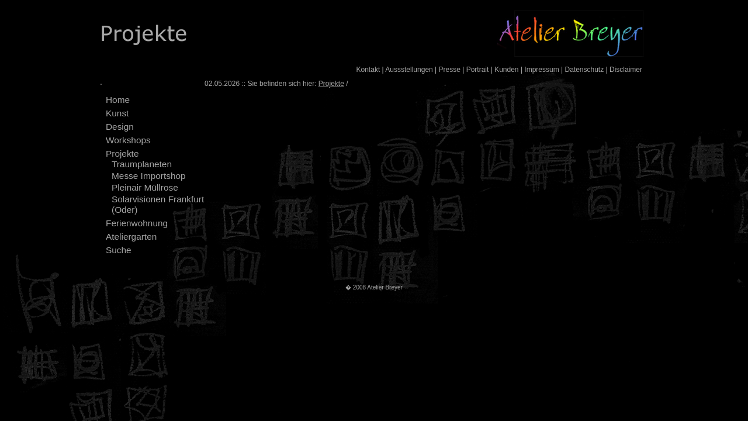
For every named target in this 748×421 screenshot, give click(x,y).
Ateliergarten (131, 236)
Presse (449, 69)
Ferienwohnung (137, 223)
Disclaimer (626, 69)
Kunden (506, 69)
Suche (118, 250)
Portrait (477, 69)
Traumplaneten (142, 164)
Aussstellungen (408, 69)
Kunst (117, 113)
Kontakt (368, 69)
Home (118, 100)
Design (120, 127)
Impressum (541, 69)
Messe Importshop (149, 176)
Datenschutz (584, 69)
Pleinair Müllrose (145, 187)
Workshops (128, 140)
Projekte (122, 153)
